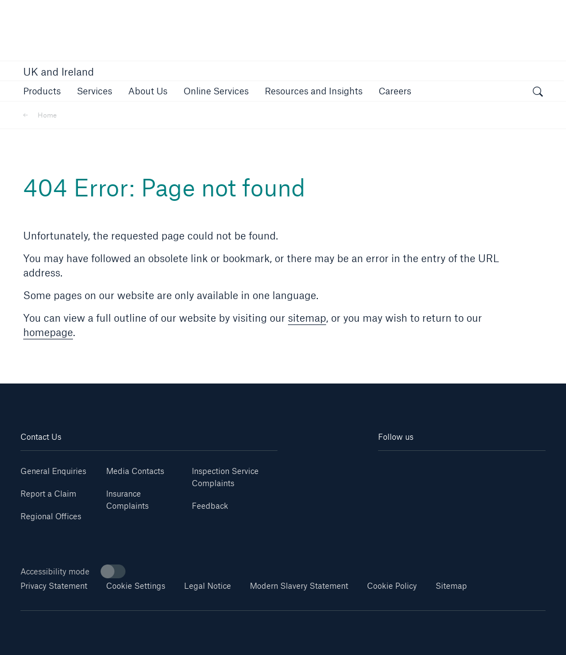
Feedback (210, 505)
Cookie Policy (392, 586)
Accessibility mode (72, 571)
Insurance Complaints (127, 499)
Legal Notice (207, 586)
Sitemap (451, 586)
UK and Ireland (58, 72)
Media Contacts (135, 471)
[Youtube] (420, 467)
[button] (42, 91)
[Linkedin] (392, 467)
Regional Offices (50, 516)
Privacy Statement (53, 586)
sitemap (307, 317)
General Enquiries (53, 471)
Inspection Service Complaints (225, 477)
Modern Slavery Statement (299, 586)
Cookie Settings (135, 586)
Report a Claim (48, 493)
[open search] (538, 92)
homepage (48, 332)
